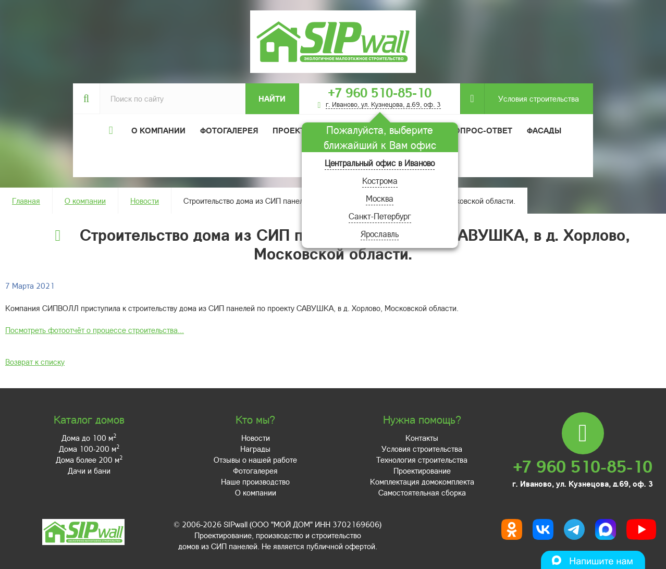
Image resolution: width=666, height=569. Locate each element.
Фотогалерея (229, 130)
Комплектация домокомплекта (422, 481)
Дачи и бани (89, 470)
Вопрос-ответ (480, 130)
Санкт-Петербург (380, 216)
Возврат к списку (35, 361)
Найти (272, 98)
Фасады (544, 130)
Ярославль (380, 234)
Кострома (380, 180)
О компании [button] (158, 130)
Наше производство (255, 481)
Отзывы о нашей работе (255, 459)
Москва (379, 198)
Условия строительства (531, 98)
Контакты (421, 437)
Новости (144, 200)
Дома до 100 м (88, 437)
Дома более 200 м (89, 459)
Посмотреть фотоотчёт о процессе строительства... (94, 330)
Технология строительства (421, 459)
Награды (255, 448)
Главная (26, 200)
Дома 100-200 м (89, 448)
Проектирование (422, 470)
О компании (85, 200)
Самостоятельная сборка (422, 492)
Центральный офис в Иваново (380, 163)
